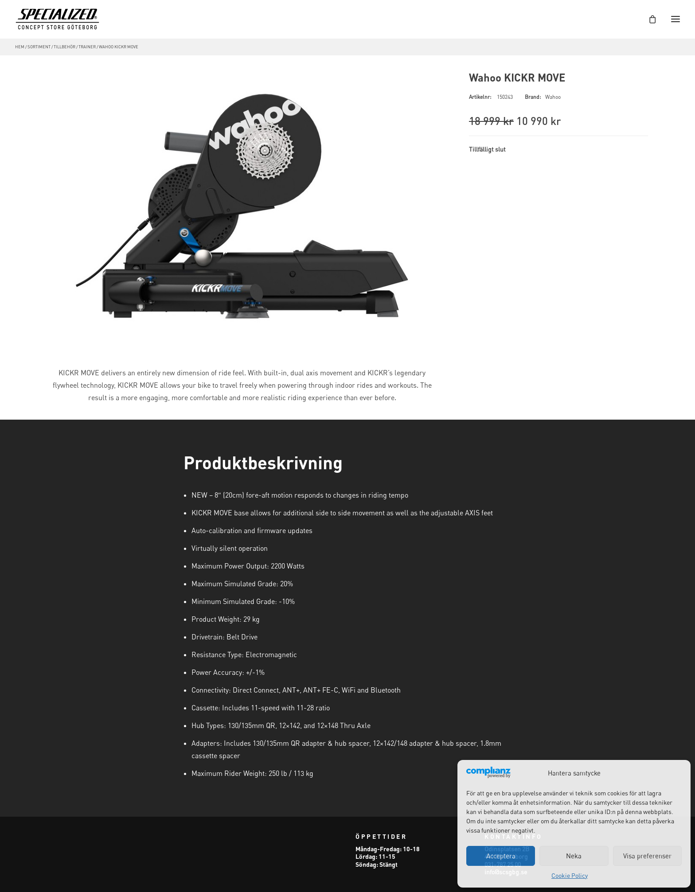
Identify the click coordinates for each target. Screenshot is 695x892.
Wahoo (553, 96)
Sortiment (39, 46)
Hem (19, 46)
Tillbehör (64, 46)
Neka (574, 856)
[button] (242, 207)
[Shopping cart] (648, 19)
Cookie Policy (569, 875)
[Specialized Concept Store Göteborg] (57, 19)
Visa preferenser (647, 856)
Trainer (87, 46)
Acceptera (500, 856)
